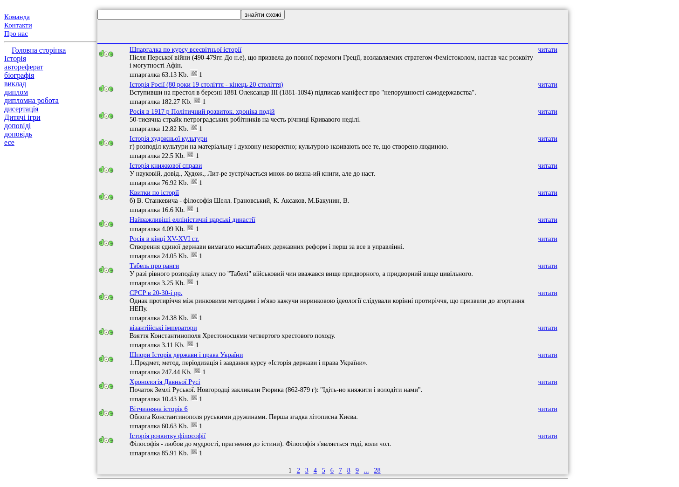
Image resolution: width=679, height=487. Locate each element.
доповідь (18, 134)
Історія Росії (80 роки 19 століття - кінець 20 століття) (206, 84)
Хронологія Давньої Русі (165, 381)
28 (377, 470)
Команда (17, 17)
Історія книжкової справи (166, 165)
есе (9, 142)
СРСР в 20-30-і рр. (156, 292)
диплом (16, 92)
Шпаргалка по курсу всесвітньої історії (185, 49)
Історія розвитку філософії (168, 435)
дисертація (21, 109)
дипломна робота (31, 100)
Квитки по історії (154, 192)
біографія (19, 75)
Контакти (18, 25)
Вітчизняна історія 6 (159, 408)
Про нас (16, 33)
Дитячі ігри (22, 117)
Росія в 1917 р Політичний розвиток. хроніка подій (202, 111)
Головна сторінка (39, 50)
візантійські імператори (163, 327)
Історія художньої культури (168, 138)
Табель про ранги (154, 265)
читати (547, 49)
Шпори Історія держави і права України (186, 354)
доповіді (17, 126)
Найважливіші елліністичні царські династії (192, 219)
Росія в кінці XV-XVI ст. (164, 238)
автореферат (23, 67)
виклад (15, 84)
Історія (15, 58)
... (366, 470)
